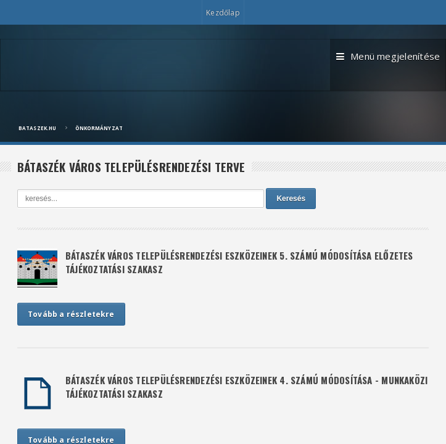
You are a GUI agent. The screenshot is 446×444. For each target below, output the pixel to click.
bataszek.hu (37, 128)
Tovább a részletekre (71, 314)
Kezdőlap (222, 12)
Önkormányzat (99, 128)
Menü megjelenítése (374, 63)
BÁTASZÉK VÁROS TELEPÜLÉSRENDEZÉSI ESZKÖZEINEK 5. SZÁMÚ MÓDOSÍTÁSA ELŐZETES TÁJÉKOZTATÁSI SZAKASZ (239, 262)
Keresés (290, 198)
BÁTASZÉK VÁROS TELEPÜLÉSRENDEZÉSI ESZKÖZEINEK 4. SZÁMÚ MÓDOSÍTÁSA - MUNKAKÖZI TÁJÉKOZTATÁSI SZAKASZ (246, 386)
